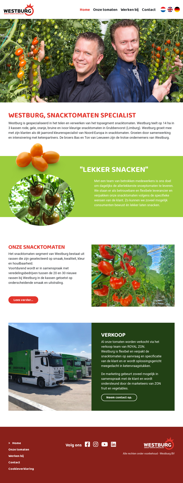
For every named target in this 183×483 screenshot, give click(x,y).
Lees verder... (23, 300)
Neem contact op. (119, 398)
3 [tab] (177, 98)
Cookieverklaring (21, 469)
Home (85, 9)
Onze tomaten (105, 9)
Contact (149, 9)
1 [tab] (167, 98)
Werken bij (130, 9)
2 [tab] (172, 98)
